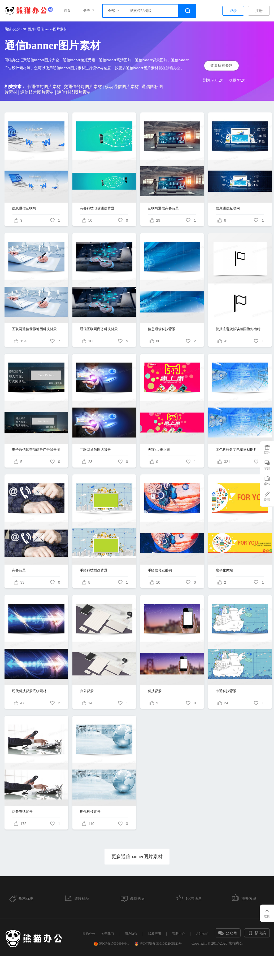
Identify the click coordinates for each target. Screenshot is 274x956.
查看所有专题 (221, 66)
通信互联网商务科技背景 (99, 329)
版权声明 (154, 934)
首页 (67, 10)
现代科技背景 (90, 812)
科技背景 (155, 691)
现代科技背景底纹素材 (29, 691)
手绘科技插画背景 (93, 570)
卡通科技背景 (226, 691)
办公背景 (87, 691)
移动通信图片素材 (122, 86)
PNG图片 (27, 29)
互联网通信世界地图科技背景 (34, 329)
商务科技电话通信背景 (97, 208)
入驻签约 (202, 934)
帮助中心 (178, 934)
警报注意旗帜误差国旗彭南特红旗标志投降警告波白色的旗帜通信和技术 (240, 329)
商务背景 (19, 570)
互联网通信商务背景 (163, 208)
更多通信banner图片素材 (137, 856)
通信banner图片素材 (52, 29)
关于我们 (107, 934)
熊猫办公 (11, 29)
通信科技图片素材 (74, 92)
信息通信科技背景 (161, 329)
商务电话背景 (22, 812)
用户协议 (131, 934)
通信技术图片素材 (37, 92)
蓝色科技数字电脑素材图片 (236, 450)
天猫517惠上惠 (159, 450)
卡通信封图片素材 (44, 86)
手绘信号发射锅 (160, 570)
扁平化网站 (224, 570)
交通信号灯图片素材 (83, 86)
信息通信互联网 (24, 208)
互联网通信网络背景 (95, 450)
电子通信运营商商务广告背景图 (36, 450)
